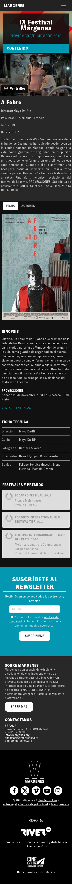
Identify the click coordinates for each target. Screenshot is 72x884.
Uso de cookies (47, 800)
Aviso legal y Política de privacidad (25, 804)
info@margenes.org (17, 735)
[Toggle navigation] (63, 5)
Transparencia (60, 804)
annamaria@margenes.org (21, 737)
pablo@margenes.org (18, 740)
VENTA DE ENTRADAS (16, 408)
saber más (19, 706)
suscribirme (34, 636)
